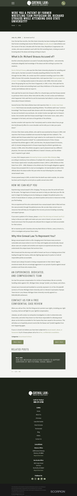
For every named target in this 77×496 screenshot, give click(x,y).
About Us (38, 415)
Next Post (60, 342)
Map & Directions (38, 455)
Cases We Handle (38, 421)
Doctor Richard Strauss (19, 70)
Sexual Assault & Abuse (25, 336)
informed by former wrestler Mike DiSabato (43, 157)
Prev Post (18, 342)
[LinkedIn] (42, 479)
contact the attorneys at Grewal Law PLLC (51, 216)
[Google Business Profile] (38, 479)
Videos (38, 435)
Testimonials (38, 428)
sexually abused (48, 44)
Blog (38, 432)
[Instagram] (35, 479)
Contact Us (38, 439)
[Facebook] (32, 479)
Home (38, 411)
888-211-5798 (39, 402)
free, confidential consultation (49, 332)
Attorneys (38, 418)
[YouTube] (45, 479)
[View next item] (19, 372)
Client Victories (38, 425)
